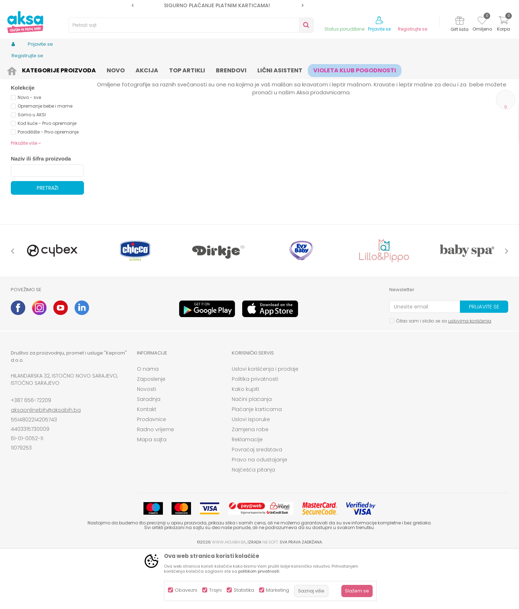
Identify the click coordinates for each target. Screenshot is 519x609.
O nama (148, 424)
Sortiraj (326, 81)
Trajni (215, 590)
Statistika (244, 590)
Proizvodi (45, 69)
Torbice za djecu (36, 98)
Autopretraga (293, 81)
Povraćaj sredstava (257, 505)
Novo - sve (29, 153)
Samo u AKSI (32, 170)
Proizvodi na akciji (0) (49, 127)
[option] (217, 5)
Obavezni (186, 590)
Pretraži (47, 243)
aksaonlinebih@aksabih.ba (46, 465)
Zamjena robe (250, 485)
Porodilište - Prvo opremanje (48, 188)
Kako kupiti (245, 444)
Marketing (277, 590)
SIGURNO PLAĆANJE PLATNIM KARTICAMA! (217, 5)
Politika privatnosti (255, 434)
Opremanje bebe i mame (45, 162)
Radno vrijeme (155, 485)
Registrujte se (412, 29)
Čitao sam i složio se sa (443, 376)
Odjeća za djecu (101, 69)
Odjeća (69, 69)
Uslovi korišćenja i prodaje (265, 424)
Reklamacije (247, 495)
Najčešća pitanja (253, 525)
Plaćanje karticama (257, 465)
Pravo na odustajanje (259, 515)
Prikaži (430, 81)
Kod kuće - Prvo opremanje (47, 179)
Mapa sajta (152, 495)
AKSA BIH (20, 69)
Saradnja (148, 455)
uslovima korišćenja (469, 377)
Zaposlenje (151, 434)
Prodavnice (151, 475)
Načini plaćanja (252, 455)
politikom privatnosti (258, 571)
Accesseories (139, 69)
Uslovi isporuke (251, 475)
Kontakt (146, 465)
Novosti (146, 444)
